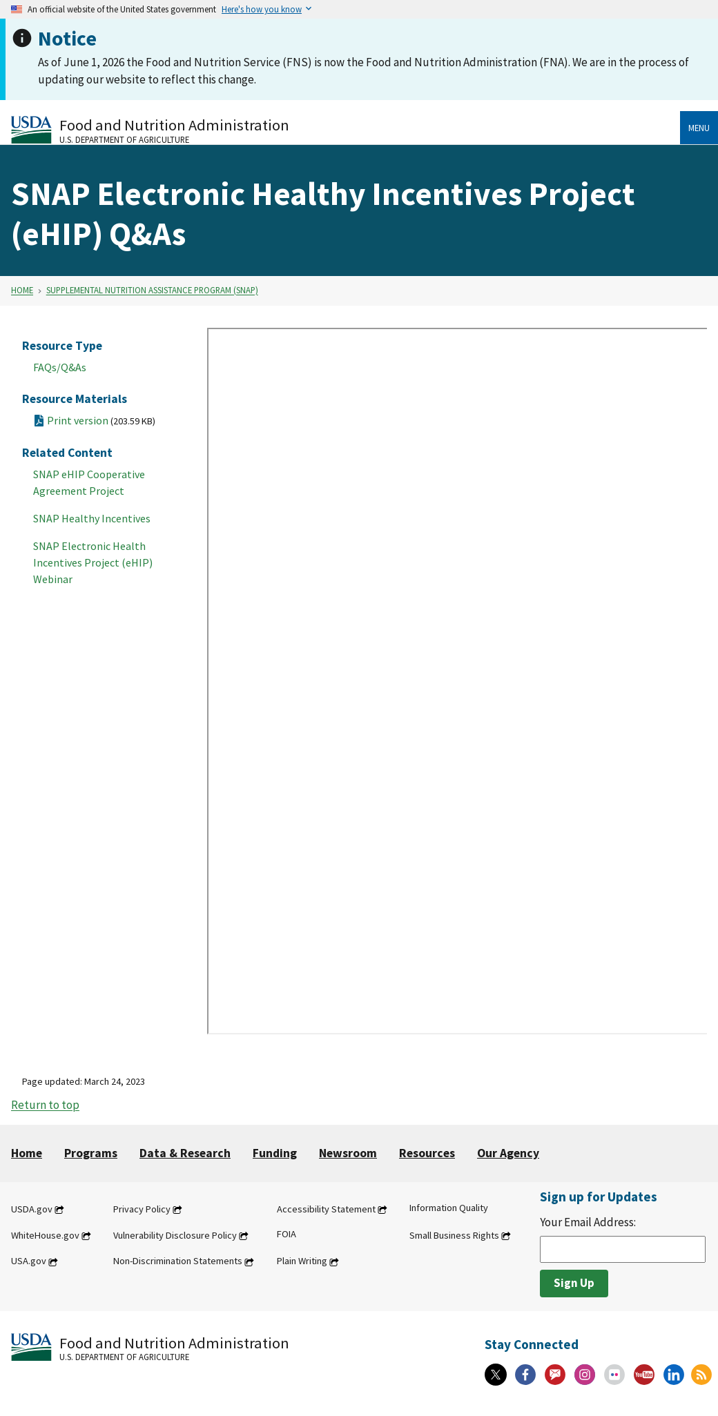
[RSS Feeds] (701, 1375)
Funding (275, 1153)
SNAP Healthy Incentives (92, 518)
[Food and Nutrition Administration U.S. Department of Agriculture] (345, 129)
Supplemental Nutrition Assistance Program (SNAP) (152, 290)
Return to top (45, 1105)
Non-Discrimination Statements (177, 1261)
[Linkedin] (674, 1375)
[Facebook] (525, 1375)
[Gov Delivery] (555, 1375)
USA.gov (28, 1261)
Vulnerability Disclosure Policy (175, 1235)
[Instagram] (585, 1375)
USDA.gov (31, 1209)
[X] (496, 1375)
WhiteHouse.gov (45, 1235)
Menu (699, 127)
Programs (90, 1153)
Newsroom (348, 1153)
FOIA (286, 1234)
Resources (427, 1153)
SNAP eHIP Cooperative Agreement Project (89, 482)
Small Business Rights (454, 1235)
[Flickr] (614, 1375)
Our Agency (508, 1153)
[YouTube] (644, 1375)
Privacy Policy (142, 1209)
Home (22, 290)
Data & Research (185, 1153)
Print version (101, 420)
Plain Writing (302, 1261)
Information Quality (448, 1207)
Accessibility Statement (326, 1209)
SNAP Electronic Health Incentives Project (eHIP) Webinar (93, 562)
